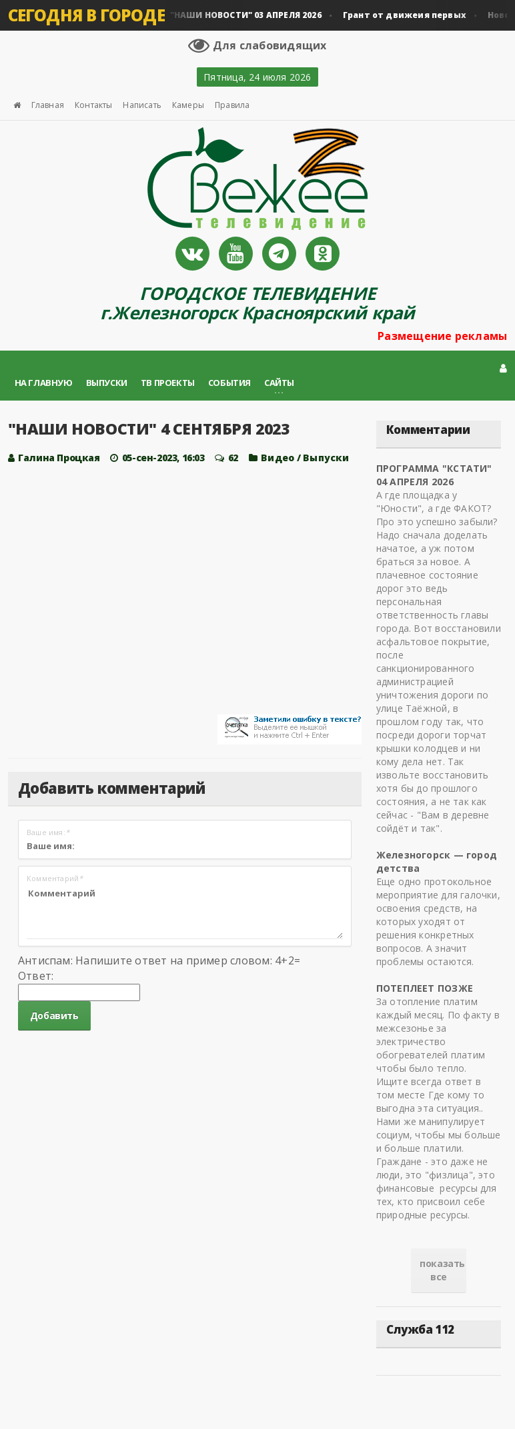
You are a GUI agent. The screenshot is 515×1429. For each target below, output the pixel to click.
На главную (44, 383)
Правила (232, 105)
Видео (277, 457)
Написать (142, 105)
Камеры (188, 105)
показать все (442, 1270)
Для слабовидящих (257, 45)
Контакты (93, 105)
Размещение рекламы (442, 336)
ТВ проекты (168, 383)
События (229, 383)
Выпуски (106, 383)
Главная (47, 105)
